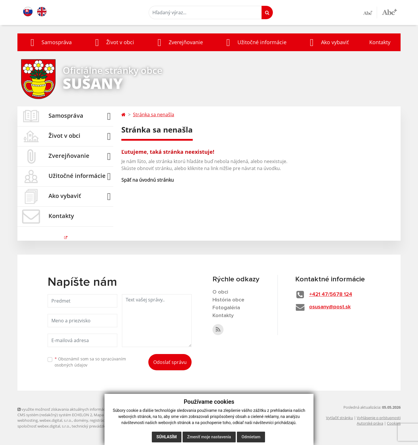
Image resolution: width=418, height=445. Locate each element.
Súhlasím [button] (166, 437)
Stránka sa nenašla (153, 114)
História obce (228, 300)
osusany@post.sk (330, 307)
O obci (220, 292)
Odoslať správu (170, 362)
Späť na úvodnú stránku (147, 180)
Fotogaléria (226, 307)
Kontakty (379, 42)
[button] (49, 42)
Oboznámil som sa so (90, 362)
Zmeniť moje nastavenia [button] (209, 437)
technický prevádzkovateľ (94, 426)
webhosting (27, 420)
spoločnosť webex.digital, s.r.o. (43, 426)
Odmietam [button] (251, 437)
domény (81, 420)
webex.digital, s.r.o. (55, 420)
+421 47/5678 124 (330, 294)
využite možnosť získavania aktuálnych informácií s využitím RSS (74, 409)
